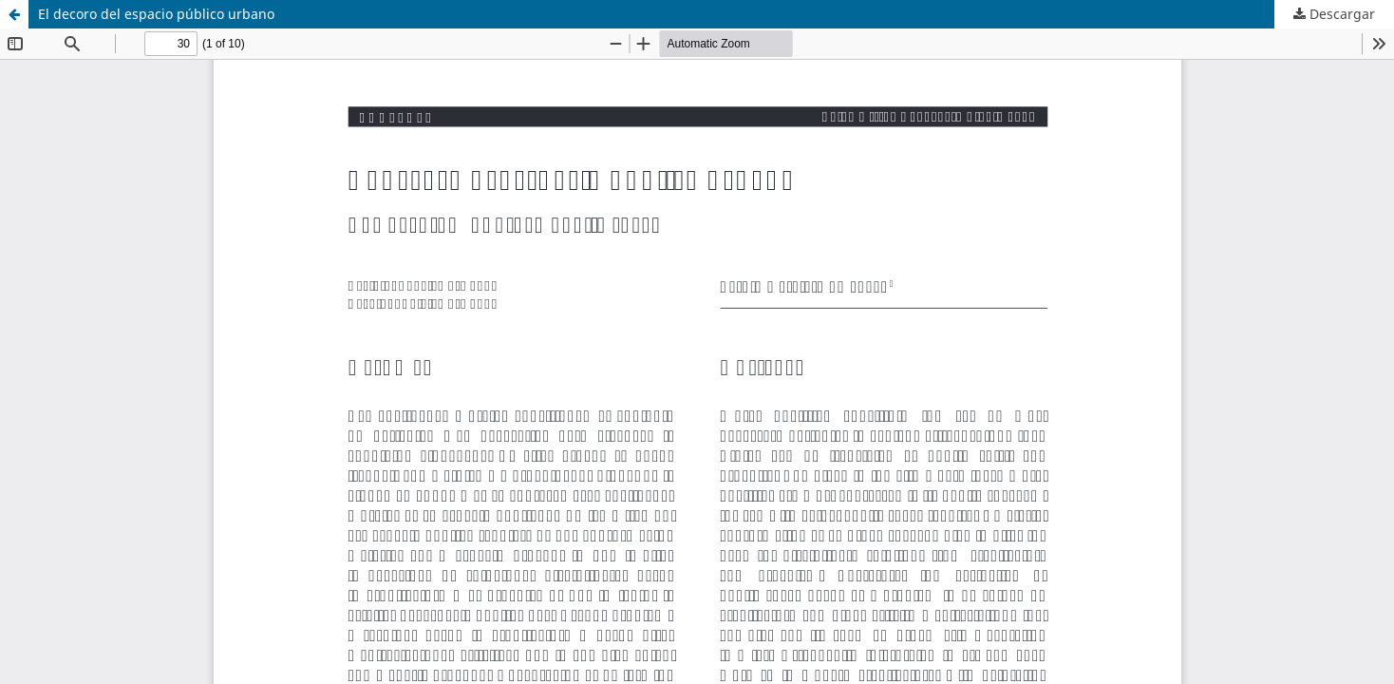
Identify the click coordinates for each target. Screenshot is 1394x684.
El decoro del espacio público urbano (156, 14)
